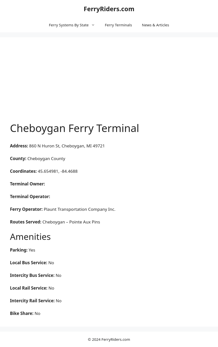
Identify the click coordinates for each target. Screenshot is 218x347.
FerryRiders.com (109, 8)
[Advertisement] (109, 84)
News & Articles (155, 24)
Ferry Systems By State (74, 24)
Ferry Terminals (118, 24)
